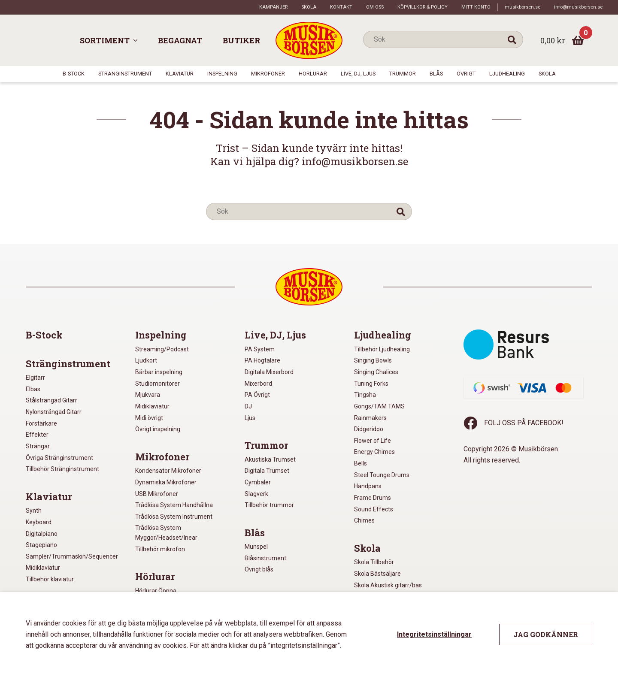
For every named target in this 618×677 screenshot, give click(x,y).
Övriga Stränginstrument (59, 457)
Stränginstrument (125, 73)
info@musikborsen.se (578, 7)
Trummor (402, 73)
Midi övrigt (149, 417)
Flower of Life (372, 440)
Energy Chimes (374, 451)
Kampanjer (273, 7)
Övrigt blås (259, 569)
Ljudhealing (507, 73)
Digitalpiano (42, 533)
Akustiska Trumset (270, 459)
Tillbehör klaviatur (50, 579)
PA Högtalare (262, 360)
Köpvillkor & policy (422, 7)
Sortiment (105, 40)
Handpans (368, 486)
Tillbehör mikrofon (160, 549)
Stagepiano (41, 544)
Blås (436, 73)
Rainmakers (370, 417)
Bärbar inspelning (158, 372)
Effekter (37, 434)
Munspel (256, 546)
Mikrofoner (268, 73)
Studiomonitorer (157, 383)
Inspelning (222, 73)
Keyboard (39, 522)
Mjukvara (147, 394)
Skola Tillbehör (374, 562)
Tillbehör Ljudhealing (382, 349)
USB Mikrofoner (156, 493)
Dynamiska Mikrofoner (166, 482)
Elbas (33, 389)
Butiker (241, 40)
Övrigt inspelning (157, 429)
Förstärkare (41, 423)
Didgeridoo (368, 429)
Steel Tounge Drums (381, 474)
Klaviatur (180, 73)
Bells (360, 463)
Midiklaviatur (43, 567)
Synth (34, 510)
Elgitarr (35, 377)
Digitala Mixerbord (269, 372)
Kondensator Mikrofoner (168, 470)
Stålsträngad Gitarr (51, 400)
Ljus (250, 417)
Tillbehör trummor (269, 505)
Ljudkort (146, 360)
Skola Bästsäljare (377, 573)
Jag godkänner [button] (545, 634)
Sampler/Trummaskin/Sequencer (72, 556)
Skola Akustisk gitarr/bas (388, 585)
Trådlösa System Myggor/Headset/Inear (166, 532)
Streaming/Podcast (162, 349)
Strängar (38, 446)
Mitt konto (476, 7)
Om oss (375, 7)
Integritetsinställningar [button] (434, 634)
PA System (260, 349)
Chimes (364, 520)
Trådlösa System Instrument (173, 516)
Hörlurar (313, 73)
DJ (248, 406)
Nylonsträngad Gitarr (54, 411)
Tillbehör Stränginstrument (62, 468)
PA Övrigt (257, 394)
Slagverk (256, 493)
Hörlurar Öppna (155, 590)
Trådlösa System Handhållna (174, 505)
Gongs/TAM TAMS (379, 406)
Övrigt (466, 73)
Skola (308, 7)
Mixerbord (258, 383)
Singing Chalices (376, 372)
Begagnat (180, 40)
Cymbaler (258, 482)
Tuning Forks (371, 383)
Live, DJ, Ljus (358, 73)
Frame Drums (372, 497)
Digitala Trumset (267, 470)
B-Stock (74, 73)
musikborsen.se (522, 7)
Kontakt (341, 7)
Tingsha (365, 394)
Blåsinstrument (265, 558)
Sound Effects (373, 509)
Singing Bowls (373, 360)
